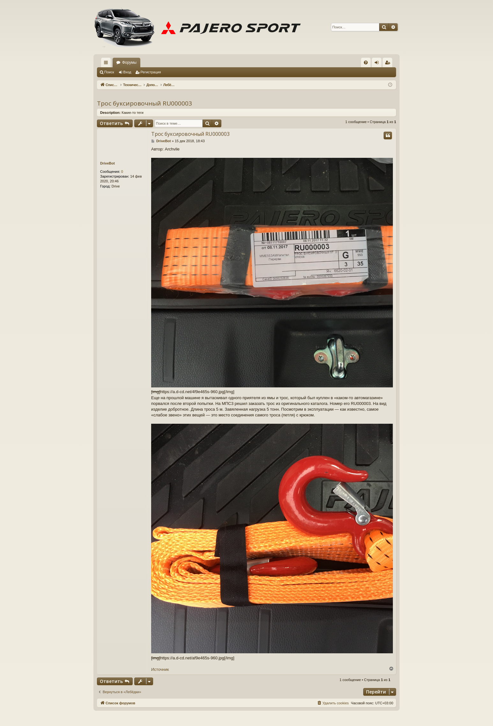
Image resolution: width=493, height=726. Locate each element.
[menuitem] (366, 62)
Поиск (109, 72)
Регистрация (151, 72)
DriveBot (107, 163)
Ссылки (107, 63)
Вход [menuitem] (378, 63)
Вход (127, 72)
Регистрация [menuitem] (388, 63)
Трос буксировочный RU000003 (144, 103)
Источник (160, 669)
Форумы (129, 62)
